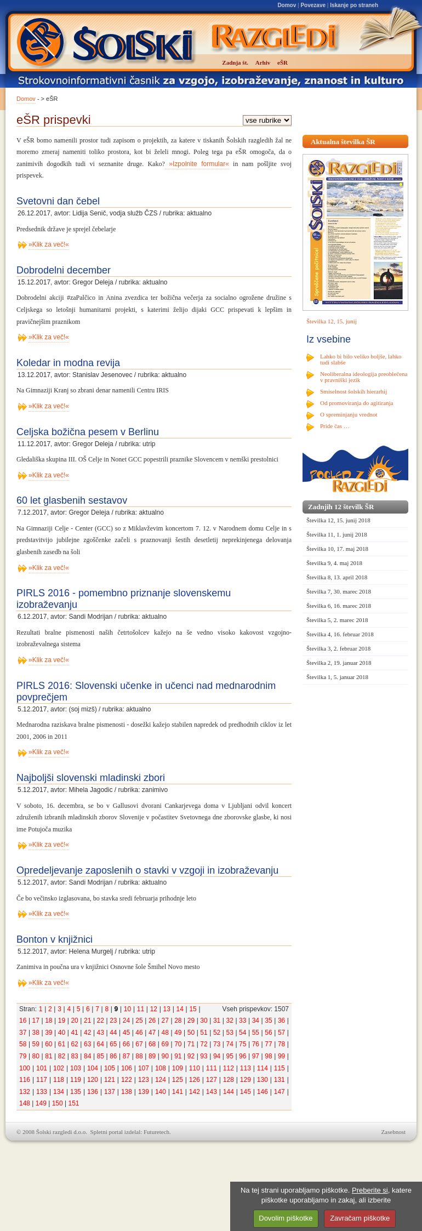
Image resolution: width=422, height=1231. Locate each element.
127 (211, 1080)
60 (48, 1044)
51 (203, 1032)
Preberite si (370, 1190)
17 (35, 1020)
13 (166, 1009)
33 (242, 1020)
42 (87, 1032)
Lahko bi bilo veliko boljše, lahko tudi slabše (360, 359)
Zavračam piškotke (360, 1218)
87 (126, 1056)
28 (177, 1020)
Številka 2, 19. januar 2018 (339, 662)
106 (126, 1068)
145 (245, 1092)
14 (179, 1009)
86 (113, 1056)
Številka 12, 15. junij (331, 321)
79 (22, 1056)
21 (87, 1020)
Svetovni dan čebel (58, 201)
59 (35, 1044)
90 (165, 1056)
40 (61, 1032)
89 (152, 1056)
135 (75, 1092)
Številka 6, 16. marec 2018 (338, 605)
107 (143, 1068)
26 (152, 1020)
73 (216, 1044)
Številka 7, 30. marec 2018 (338, 591)
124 (160, 1080)
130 (262, 1080)
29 (191, 1020)
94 (216, 1056)
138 (126, 1092)
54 (242, 1032)
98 (268, 1056)
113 (245, 1068)
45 (126, 1032)
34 (255, 1020)
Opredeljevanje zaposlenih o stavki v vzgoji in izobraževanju (147, 870)
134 (58, 1092)
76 (255, 1044)
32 (229, 1020)
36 (281, 1020)
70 (177, 1044)
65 (113, 1044)
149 (41, 1103)
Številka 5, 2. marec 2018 (337, 620)
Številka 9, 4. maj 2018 (334, 563)
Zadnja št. (235, 62)
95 (229, 1056)
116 (24, 1080)
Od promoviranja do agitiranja (357, 403)
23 (113, 1020)
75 (242, 1044)
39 (48, 1032)
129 (245, 1080)
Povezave (313, 5)
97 (255, 1056)
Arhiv (263, 62)
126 (194, 1080)
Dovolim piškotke (285, 1218)
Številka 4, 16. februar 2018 (340, 634)
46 (138, 1032)
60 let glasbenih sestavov (71, 500)
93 (203, 1056)
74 (229, 1044)
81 (48, 1056)
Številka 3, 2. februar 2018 (338, 648)
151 (73, 1103)
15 (192, 1009)
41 (74, 1032)
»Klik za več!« (48, 244)
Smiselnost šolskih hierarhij (353, 391)
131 (279, 1080)
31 (216, 1020)
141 (177, 1092)
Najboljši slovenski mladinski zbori (90, 777)
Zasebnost (393, 1132)
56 (268, 1032)
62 (74, 1044)
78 (281, 1044)
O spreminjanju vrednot (348, 414)
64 (100, 1044)
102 (58, 1068)
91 (177, 1056)
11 (140, 1009)
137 (109, 1092)
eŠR (282, 62)
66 (126, 1044)
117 (41, 1080)
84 (87, 1056)
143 (211, 1092)
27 (165, 1020)
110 (194, 1068)
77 (268, 1044)
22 (100, 1020)
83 (74, 1056)
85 (100, 1056)
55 (255, 1032)
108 (160, 1068)
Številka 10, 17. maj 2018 (337, 548)
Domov (286, 5)
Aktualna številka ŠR (343, 142)
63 (87, 1044)
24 (126, 1020)
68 (152, 1044)
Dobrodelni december (63, 270)
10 (127, 1009)
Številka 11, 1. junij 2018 (336, 534)
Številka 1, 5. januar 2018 (337, 677)
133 (41, 1092)
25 (138, 1020)
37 (22, 1032)
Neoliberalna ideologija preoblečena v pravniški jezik (363, 377)
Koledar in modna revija (68, 362)
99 (281, 1056)
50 (191, 1032)
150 (57, 1103)
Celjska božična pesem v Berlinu (87, 431)
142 (194, 1092)
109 (177, 1068)
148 (24, 1103)
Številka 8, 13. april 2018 (336, 577)
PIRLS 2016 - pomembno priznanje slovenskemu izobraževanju (123, 599)
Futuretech (156, 1132)
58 (22, 1044)
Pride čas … (335, 426)
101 (41, 1068)
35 (268, 1020)
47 (152, 1032)
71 (191, 1044)
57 (281, 1032)
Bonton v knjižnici (54, 939)
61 (61, 1044)
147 (279, 1092)
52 (216, 1032)
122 (126, 1080)
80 (35, 1056)
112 (228, 1068)
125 (177, 1080)
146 (262, 1092)
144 (228, 1092)
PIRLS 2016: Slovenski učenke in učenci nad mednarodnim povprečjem (146, 691)
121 (109, 1080)
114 (262, 1068)
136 (92, 1092)
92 (191, 1056)
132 (24, 1092)
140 (160, 1092)
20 (74, 1020)
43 (100, 1032)
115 (279, 1068)
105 (109, 1068)
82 (61, 1056)
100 (24, 1068)
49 (177, 1032)
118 (58, 1080)
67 (138, 1044)
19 (61, 1020)
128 (228, 1080)
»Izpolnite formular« (197, 164)
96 (242, 1056)
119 (75, 1080)
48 (165, 1032)
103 (75, 1068)
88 (138, 1056)
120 (92, 1080)
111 (211, 1068)
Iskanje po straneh (354, 5)
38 (35, 1032)
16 (22, 1020)
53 (229, 1032)
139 (143, 1092)
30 (203, 1020)
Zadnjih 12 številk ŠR (341, 507)
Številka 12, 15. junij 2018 (338, 520)
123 (143, 1080)
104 (92, 1068)
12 (153, 1009)
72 (203, 1044)
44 (113, 1032)
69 (165, 1044)
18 (48, 1020)
